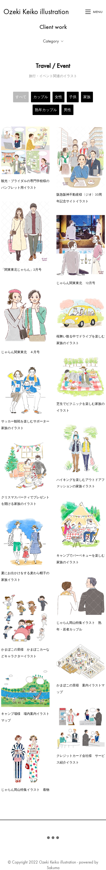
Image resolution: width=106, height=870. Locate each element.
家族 (87, 97)
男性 (67, 110)
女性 (58, 97)
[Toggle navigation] (94, 12)
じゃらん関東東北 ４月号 (20, 351)
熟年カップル (46, 110)
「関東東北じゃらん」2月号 (21, 269)
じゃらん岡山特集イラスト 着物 (25, 786)
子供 (72, 97)
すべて (20, 97)
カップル (40, 97)
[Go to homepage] (36, 12)
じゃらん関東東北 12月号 (75, 282)
